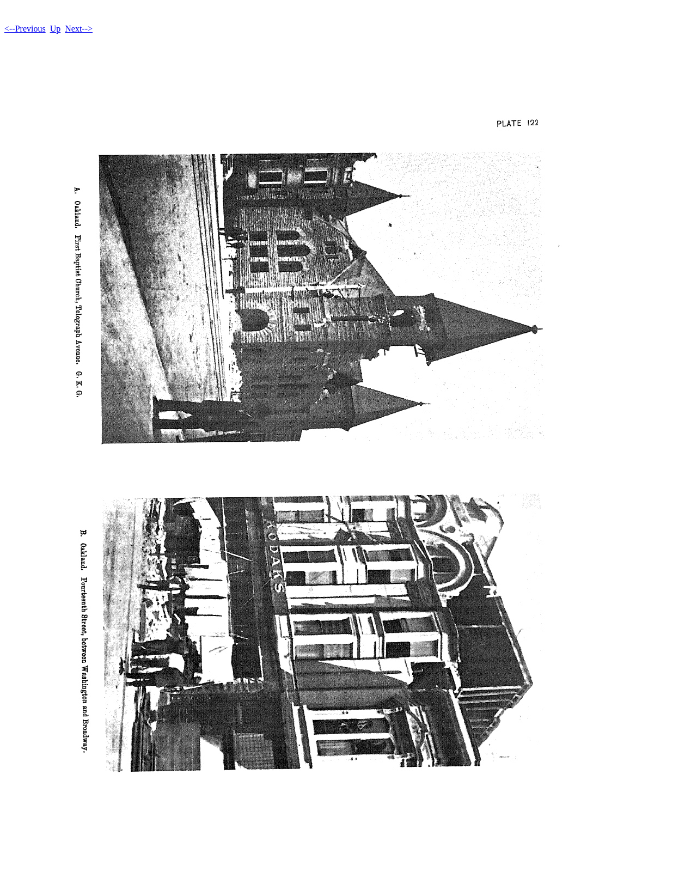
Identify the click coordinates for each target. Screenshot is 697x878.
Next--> (79, 28)
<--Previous (25, 28)
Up (55, 28)
